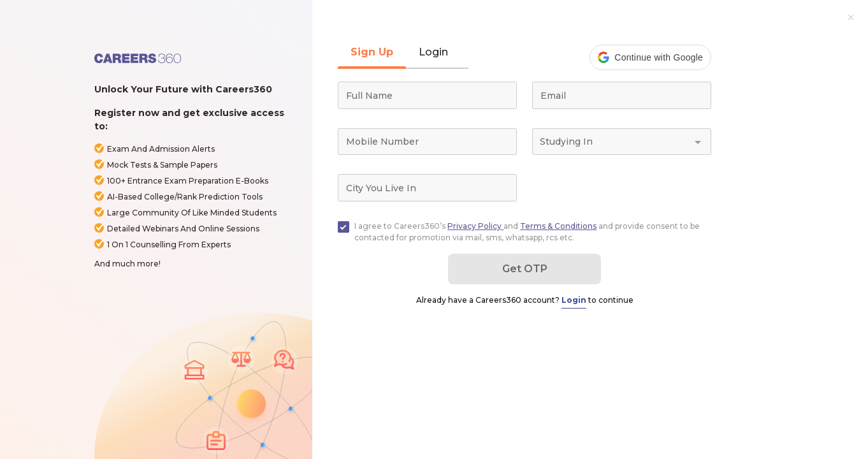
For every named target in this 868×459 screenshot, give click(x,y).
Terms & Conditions (558, 226)
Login (573, 300)
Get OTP (524, 269)
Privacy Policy (475, 226)
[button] (650, 57)
